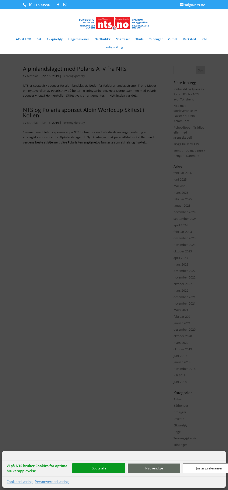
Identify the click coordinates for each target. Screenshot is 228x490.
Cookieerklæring (20, 481)
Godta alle (98, 468)
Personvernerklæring (52, 481)
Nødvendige (154, 468)
